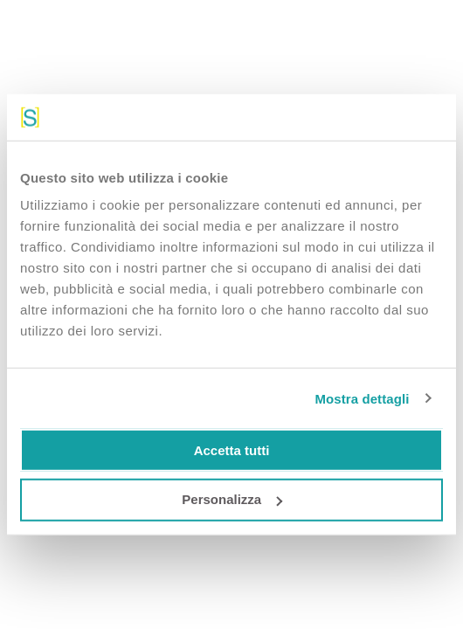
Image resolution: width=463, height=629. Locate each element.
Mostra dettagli (361, 398)
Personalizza (232, 499)
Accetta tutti (232, 449)
